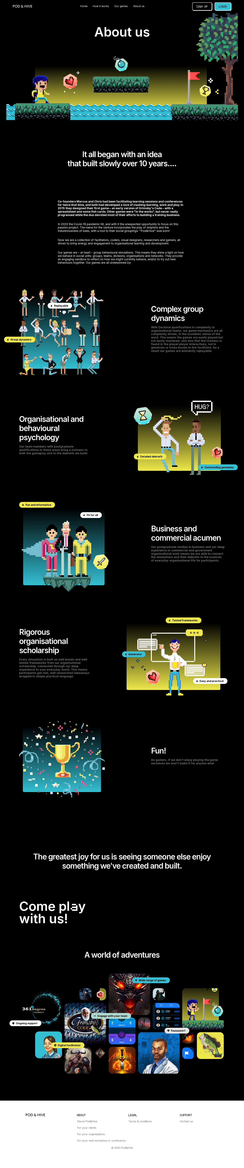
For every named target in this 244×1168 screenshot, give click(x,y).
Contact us (186, 1121)
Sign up (202, 6)
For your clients (86, 1127)
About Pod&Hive (87, 1121)
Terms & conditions (140, 1121)
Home (83, 6)
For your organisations (91, 1134)
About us (138, 6)
